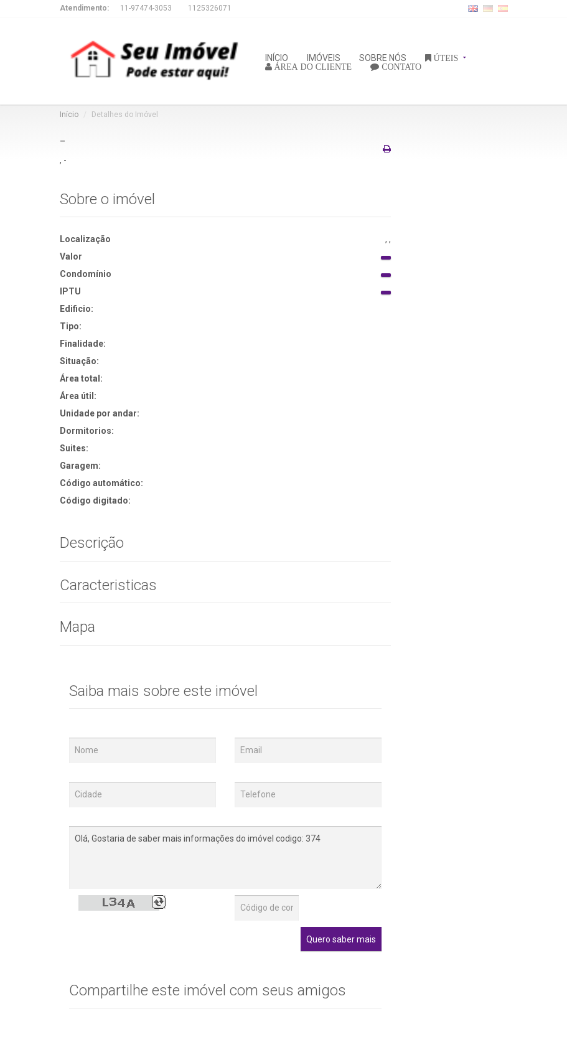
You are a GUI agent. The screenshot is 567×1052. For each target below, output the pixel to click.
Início (69, 114)
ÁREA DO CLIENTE (312, 66)
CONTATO (400, 66)
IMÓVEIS (323, 57)
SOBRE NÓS (382, 57)
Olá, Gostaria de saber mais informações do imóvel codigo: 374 (225, 857)
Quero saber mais (341, 939)
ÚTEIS (445, 57)
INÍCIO (276, 57)
